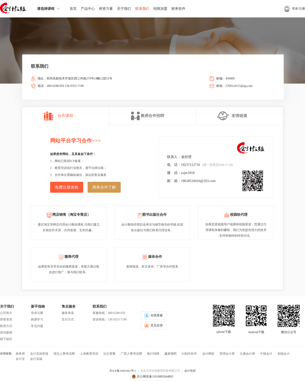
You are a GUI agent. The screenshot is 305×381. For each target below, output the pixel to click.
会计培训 (190, 370)
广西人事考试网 (131, 353)
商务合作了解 (104, 187)
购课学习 (37, 319)
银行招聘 (153, 353)
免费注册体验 (66, 187)
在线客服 (153, 315)
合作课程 (65, 115)
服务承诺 (68, 313)
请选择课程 (48, 8)
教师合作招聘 (152, 115)
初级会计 (284, 353)
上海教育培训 (89, 353)
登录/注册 (298, 8)
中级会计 (266, 353)
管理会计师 (227, 353)
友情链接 (239, 115)
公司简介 (6, 313)
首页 (73, 8)
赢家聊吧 (170, 353)
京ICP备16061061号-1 (122, 370)
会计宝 (20, 359)
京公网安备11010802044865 (155, 376)
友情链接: (6, 353)
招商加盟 (160, 8)
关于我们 (124, 8)
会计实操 (36, 359)
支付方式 (68, 319)
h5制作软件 (189, 353)
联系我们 (142, 8)
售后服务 (69, 306)
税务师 (20, 353)
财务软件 (178, 8)
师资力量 (106, 8)
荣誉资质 (6, 319)
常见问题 (37, 326)
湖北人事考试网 (64, 353)
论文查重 (109, 353)
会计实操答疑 (39, 353)
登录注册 (37, 313)
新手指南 (38, 306)
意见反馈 (153, 325)
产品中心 (88, 8)
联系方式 (6, 326)
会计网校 (208, 353)
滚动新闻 (6, 332)
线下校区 (6, 339)
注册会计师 (247, 353)
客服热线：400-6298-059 (109, 313)
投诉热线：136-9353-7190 (110, 319)
